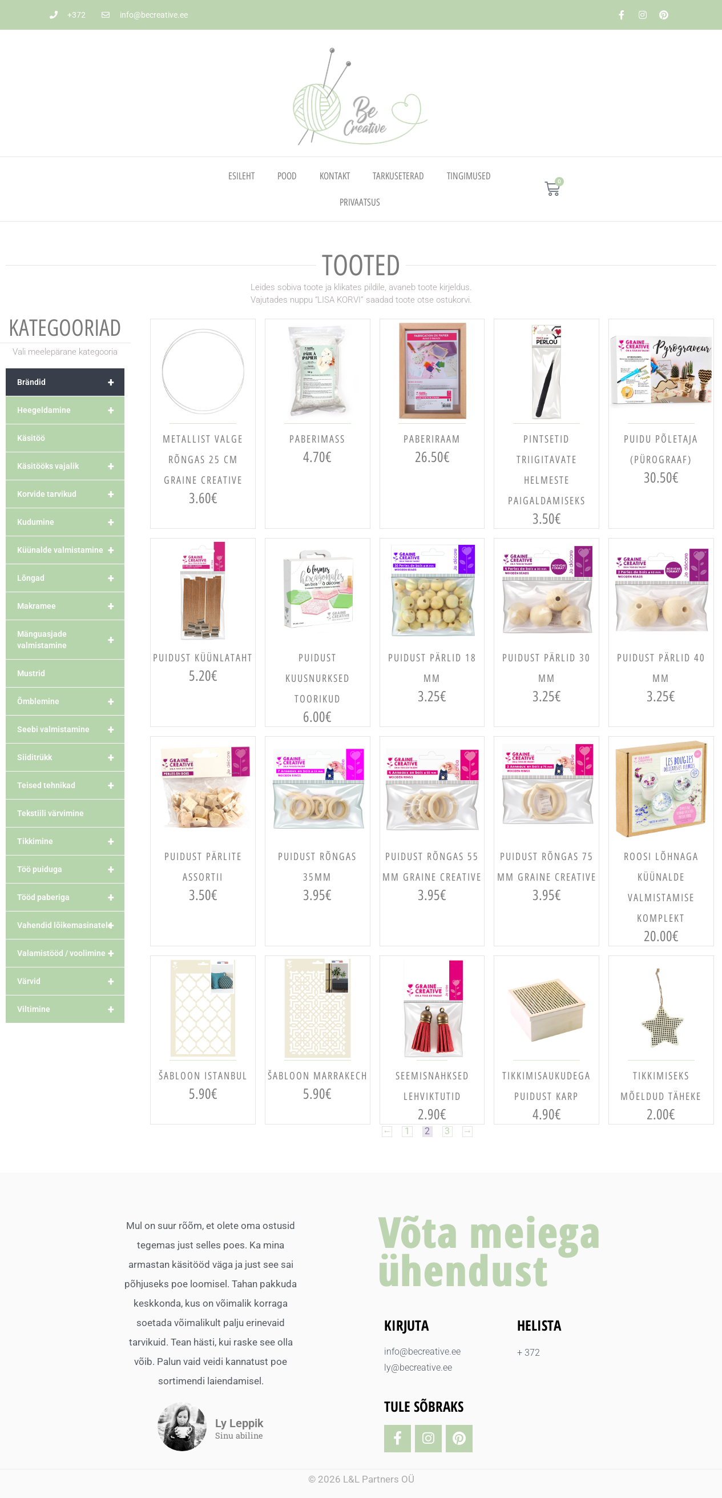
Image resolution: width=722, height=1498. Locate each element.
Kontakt (335, 176)
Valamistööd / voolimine (70, 953)
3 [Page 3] (448, 1131)
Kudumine (70, 522)
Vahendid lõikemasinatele (70, 925)
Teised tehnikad (70, 785)
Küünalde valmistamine (70, 550)
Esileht (241, 176)
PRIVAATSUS (360, 202)
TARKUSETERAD (398, 176)
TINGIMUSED (469, 176)
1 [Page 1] (407, 1131)
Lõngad (70, 578)
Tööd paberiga (70, 897)
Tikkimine (70, 841)
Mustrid (31, 673)
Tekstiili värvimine (50, 813)
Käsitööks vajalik (70, 466)
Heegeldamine (70, 410)
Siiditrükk (70, 757)
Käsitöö (31, 438)
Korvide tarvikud (70, 494)
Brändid (70, 382)
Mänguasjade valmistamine (70, 639)
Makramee (70, 606)
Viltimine (70, 1009)
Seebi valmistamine (70, 729)
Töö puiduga (70, 869)
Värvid (70, 981)
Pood (287, 176)
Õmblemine (70, 701)
